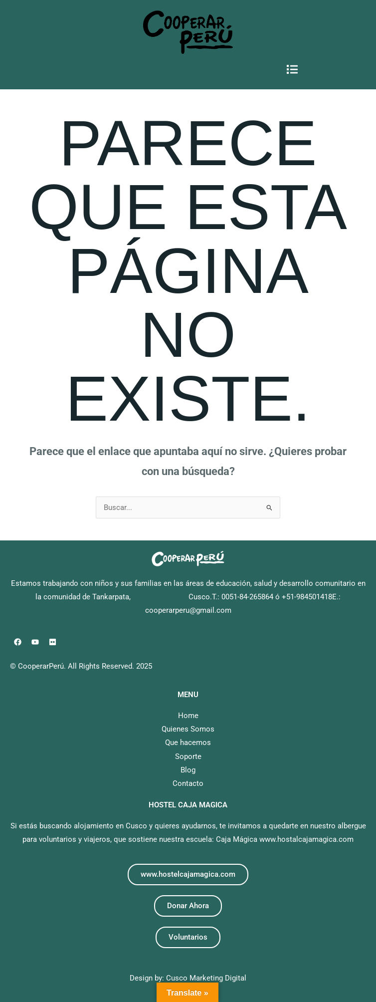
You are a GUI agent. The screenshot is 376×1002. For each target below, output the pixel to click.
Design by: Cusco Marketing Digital (188, 978)
